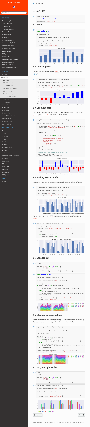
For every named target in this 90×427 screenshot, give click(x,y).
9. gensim (5, 153)
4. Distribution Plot (7, 102)
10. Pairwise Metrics (8, 45)
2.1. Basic (6, 80)
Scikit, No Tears (14, 6)
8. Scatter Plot (6, 113)
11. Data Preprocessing (8, 48)
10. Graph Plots (6, 118)
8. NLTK (4, 150)
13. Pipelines (5, 54)
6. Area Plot (5, 107)
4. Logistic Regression (8, 29)
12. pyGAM (5, 161)
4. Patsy (4, 139)
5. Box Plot (5, 104)
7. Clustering (5, 37)
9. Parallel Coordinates (8, 116)
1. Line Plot (5, 74)
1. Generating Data (7, 21)
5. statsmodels (6, 142)
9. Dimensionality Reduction (10, 43)
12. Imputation (6, 51)
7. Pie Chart (5, 110)
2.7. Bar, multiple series (9, 96)
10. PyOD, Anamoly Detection (11, 155)
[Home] (33, 3)
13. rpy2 (4, 164)
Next (81, 415)
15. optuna (5, 169)
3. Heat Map (5, 99)
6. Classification (6, 34)
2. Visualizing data (7, 23)
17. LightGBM (6, 174)
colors (35, 74)
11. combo (5, 158)
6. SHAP (4, 144)
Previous (37, 415)
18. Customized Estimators (9, 67)
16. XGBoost (5, 172)
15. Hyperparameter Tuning (10, 59)
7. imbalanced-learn (7, 147)
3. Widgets (5, 136)
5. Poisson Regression (8, 32)
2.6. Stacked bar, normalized (11, 94)
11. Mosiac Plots (7, 121)
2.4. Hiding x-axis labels (10, 88)
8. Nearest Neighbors (8, 40)
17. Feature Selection (8, 65)
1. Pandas (5, 131)
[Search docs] (14, 12)
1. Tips (4, 181)
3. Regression (6, 26)
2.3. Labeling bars (8, 85)
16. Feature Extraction (8, 62)
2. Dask (4, 133)
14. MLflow (5, 166)
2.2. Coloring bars (8, 83)
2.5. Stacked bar (7, 91)
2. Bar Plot (4, 77)
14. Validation (6, 56)
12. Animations (6, 124)
